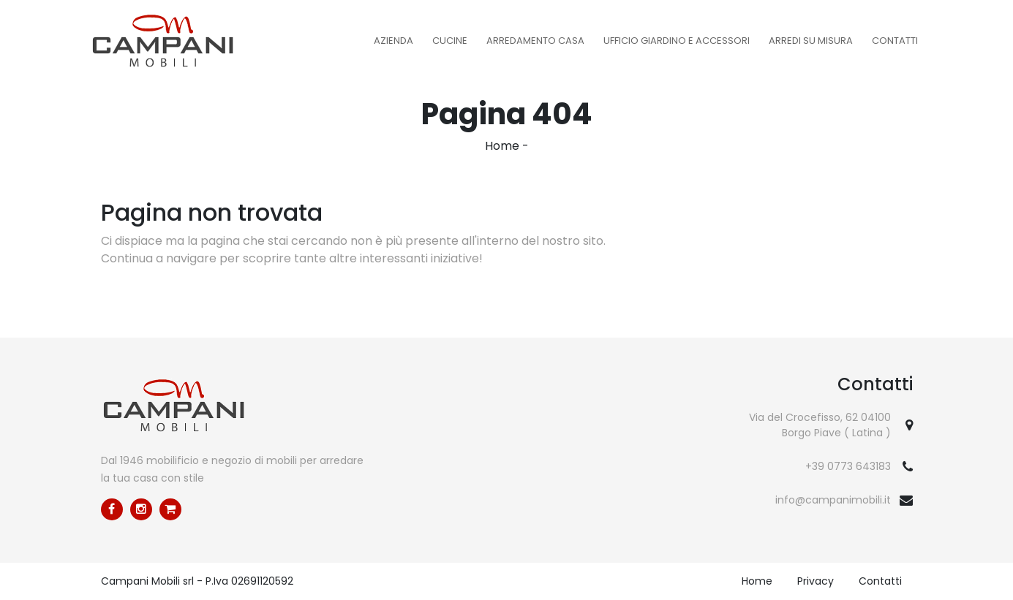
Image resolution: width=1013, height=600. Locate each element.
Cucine (449, 41)
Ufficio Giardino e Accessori (676, 41)
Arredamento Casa (535, 41)
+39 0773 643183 (848, 466)
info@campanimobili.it (833, 500)
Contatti (895, 41)
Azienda (393, 41)
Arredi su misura (811, 41)
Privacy (815, 581)
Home (502, 145)
